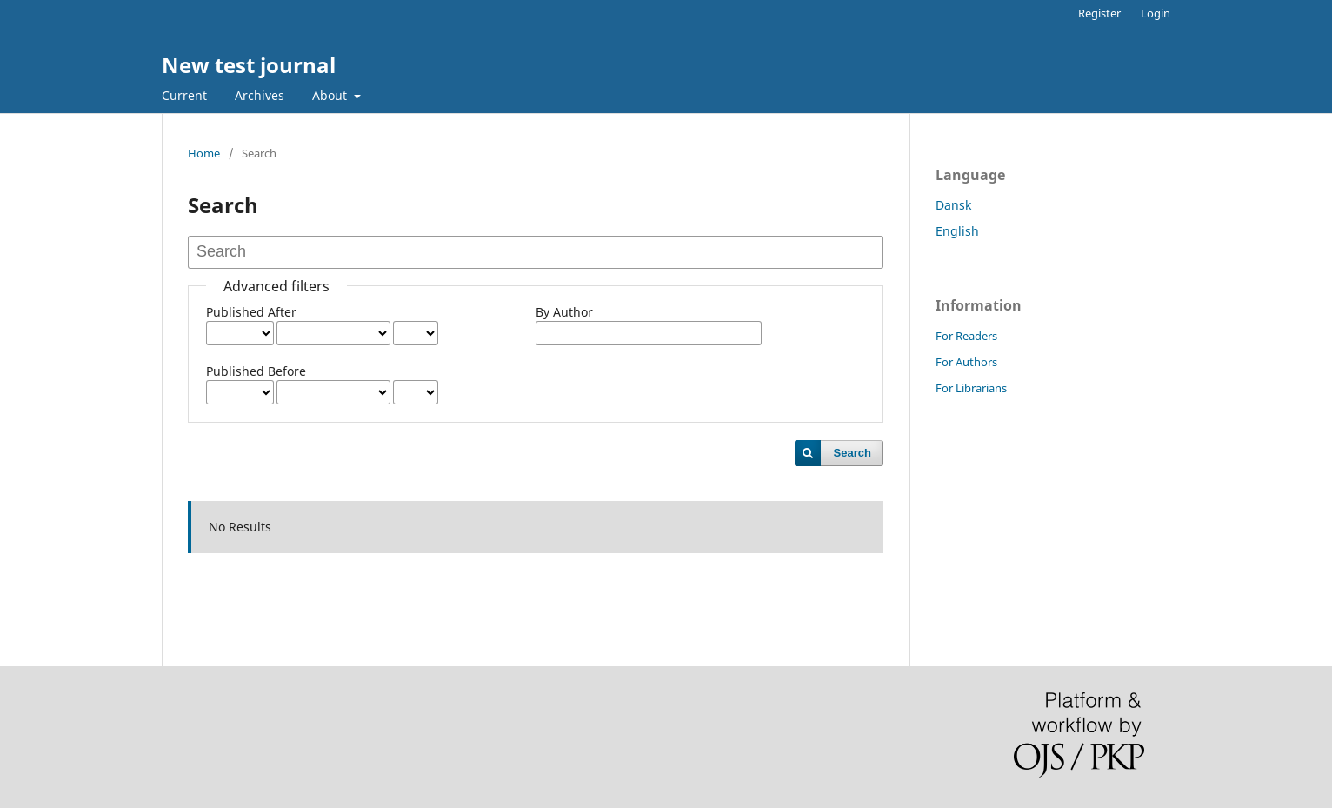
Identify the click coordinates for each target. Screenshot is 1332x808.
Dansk (953, 205)
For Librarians (971, 388)
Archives (259, 95)
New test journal (249, 64)
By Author (564, 312)
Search (852, 452)
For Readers (966, 336)
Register (1099, 13)
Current (184, 95)
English (957, 231)
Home (204, 153)
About (331, 95)
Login (1155, 13)
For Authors (966, 362)
